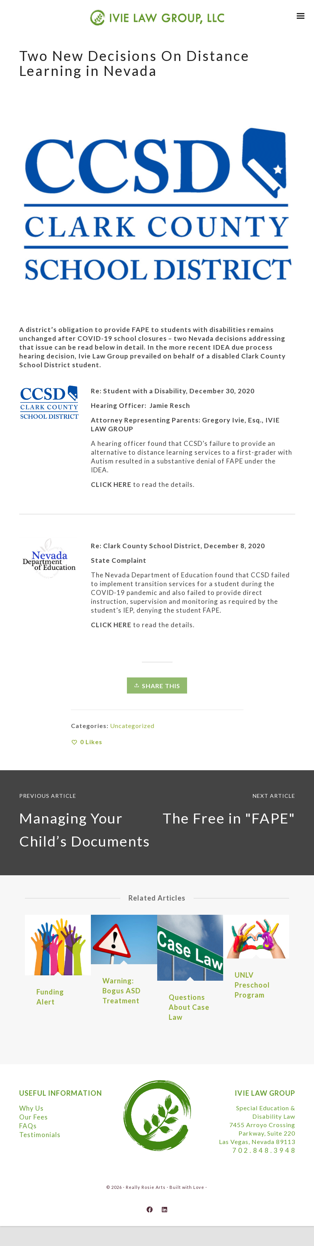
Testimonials (40, 1135)
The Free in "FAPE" (229, 818)
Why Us (31, 1108)
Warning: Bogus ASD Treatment (121, 990)
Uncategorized (132, 725)
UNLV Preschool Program (252, 985)
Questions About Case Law (189, 1007)
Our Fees (33, 1117)
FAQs (28, 1126)
